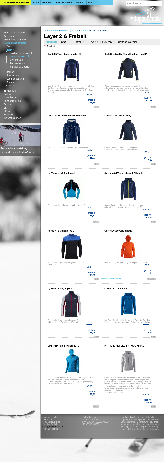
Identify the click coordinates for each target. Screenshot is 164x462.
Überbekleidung (17, 63)
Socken (10, 85)
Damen (10, 71)
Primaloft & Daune (18, 66)
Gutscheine (10, 97)
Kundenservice (64, 2)
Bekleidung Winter (15, 42)
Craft (63, 42)
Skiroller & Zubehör (14, 32)
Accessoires (10, 35)
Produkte (53, 30)
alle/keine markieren (127, 42)
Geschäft (47, 2)
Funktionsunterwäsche (21, 53)
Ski (5, 107)
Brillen (7, 94)
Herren (10, 49)
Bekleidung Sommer (15, 39)
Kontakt (80, 2)
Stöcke (7, 111)
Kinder (9, 46)
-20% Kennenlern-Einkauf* (16, 2)
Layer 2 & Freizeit (19, 56)
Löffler (77, 42)
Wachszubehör (12, 117)
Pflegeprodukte (12, 100)
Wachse (8, 114)
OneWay (107, 42)
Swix (92, 42)
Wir (90, 2)
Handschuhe (13, 75)
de (45, 30)
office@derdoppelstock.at (53, 426)
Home (36, 2)
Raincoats (11, 82)
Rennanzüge (15, 59)
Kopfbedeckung (15, 78)
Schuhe (8, 104)
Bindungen (10, 90)
